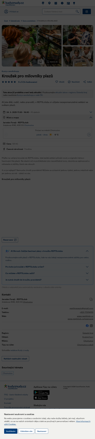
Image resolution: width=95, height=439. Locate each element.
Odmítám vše (26, 431)
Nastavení (41, 431)
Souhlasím (10, 431)
